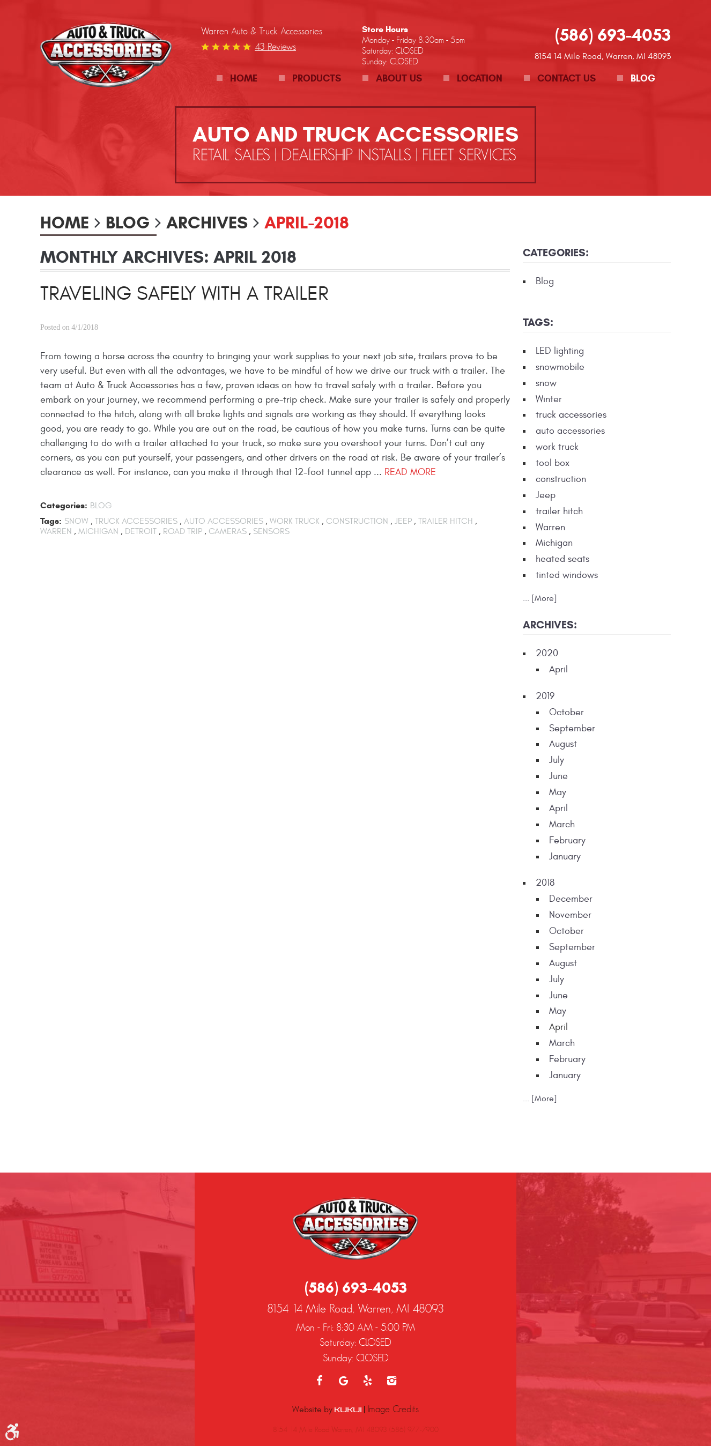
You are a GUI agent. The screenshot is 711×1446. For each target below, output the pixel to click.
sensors (271, 531)
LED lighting (560, 351)
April (558, 669)
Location (479, 78)
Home (243, 78)
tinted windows (567, 575)
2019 (545, 696)
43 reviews (275, 46)
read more (410, 472)
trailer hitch (445, 521)
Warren (56, 531)
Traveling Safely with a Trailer (184, 294)
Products (316, 78)
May (557, 792)
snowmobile (560, 367)
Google (343, 1327)
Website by (326, 1355)
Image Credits (393, 1355)
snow (76, 521)
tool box (552, 463)
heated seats (562, 559)
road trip (182, 531)
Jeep (403, 521)
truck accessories (136, 521)
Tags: (538, 322)
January (565, 856)
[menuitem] (237, 78)
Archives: (550, 625)
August (563, 744)
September (572, 728)
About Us (399, 78)
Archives (207, 222)
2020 (547, 653)
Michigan (98, 531)
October (566, 712)
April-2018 (306, 222)
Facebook (319, 1327)
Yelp (367, 1327)
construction (357, 521)
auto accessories (223, 521)
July (556, 760)
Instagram (391, 1327)
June (558, 776)
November (570, 915)
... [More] (540, 598)
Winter (549, 399)
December (570, 898)
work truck (295, 521)
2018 (545, 882)
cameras (228, 531)
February (567, 840)
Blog (643, 78)
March (562, 824)
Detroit (141, 531)
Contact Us (566, 78)
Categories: (556, 252)
